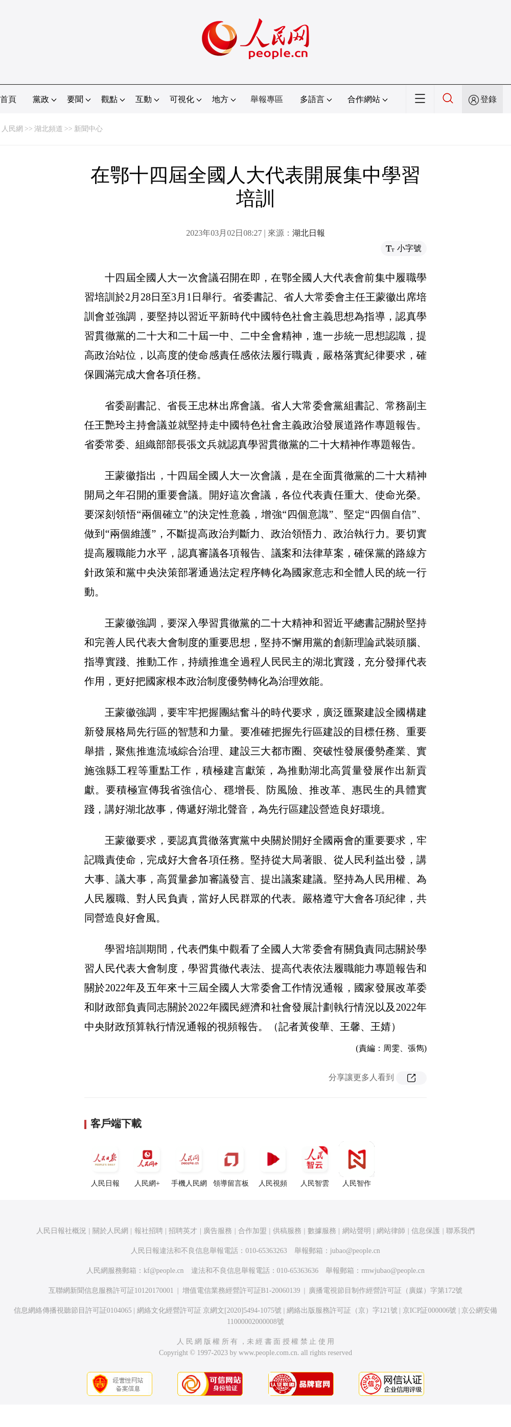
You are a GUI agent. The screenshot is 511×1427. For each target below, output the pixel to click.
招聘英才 (183, 1231)
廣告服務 (217, 1231)
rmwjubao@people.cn (393, 1270)
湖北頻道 (48, 129)
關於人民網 (110, 1231)
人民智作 (357, 1164)
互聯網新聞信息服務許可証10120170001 (111, 1290)
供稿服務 (287, 1231)
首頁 (8, 99)
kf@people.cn (164, 1270)
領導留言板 (231, 1164)
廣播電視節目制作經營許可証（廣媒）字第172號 (385, 1290)
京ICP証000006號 (430, 1310)
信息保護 (425, 1231)
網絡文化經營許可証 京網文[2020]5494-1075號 (209, 1310)
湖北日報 (308, 233)
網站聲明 (356, 1231)
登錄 (488, 99)
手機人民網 (189, 1164)
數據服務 (322, 1231)
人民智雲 (315, 1164)
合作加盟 (252, 1231)
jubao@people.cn (355, 1251)
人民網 (12, 129)
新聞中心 (88, 129)
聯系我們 (460, 1231)
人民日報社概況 (61, 1231)
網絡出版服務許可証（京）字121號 (342, 1310)
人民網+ (147, 1164)
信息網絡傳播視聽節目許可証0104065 (73, 1310)
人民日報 (105, 1164)
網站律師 (391, 1231)
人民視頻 (273, 1164)
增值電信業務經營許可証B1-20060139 (241, 1290)
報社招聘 (148, 1231)
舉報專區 (266, 99)
